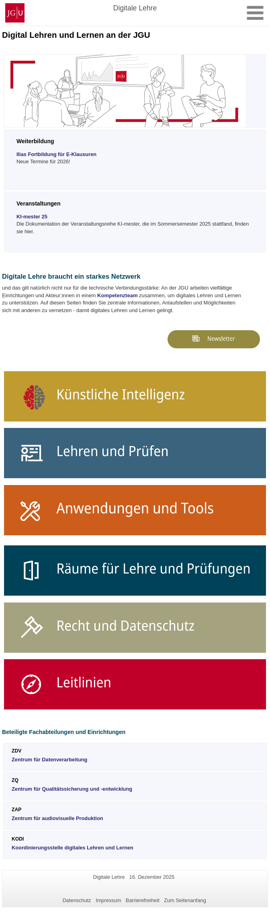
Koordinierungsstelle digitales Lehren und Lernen (72, 848)
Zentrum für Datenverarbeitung (49, 760)
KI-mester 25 (31, 217)
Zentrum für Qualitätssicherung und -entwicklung (72, 789)
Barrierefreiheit (143, 900)
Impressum (108, 900)
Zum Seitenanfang (185, 900)
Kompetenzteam (117, 295)
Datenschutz (77, 900)
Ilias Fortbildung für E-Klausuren (56, 154)
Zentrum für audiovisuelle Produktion (57, 818)
